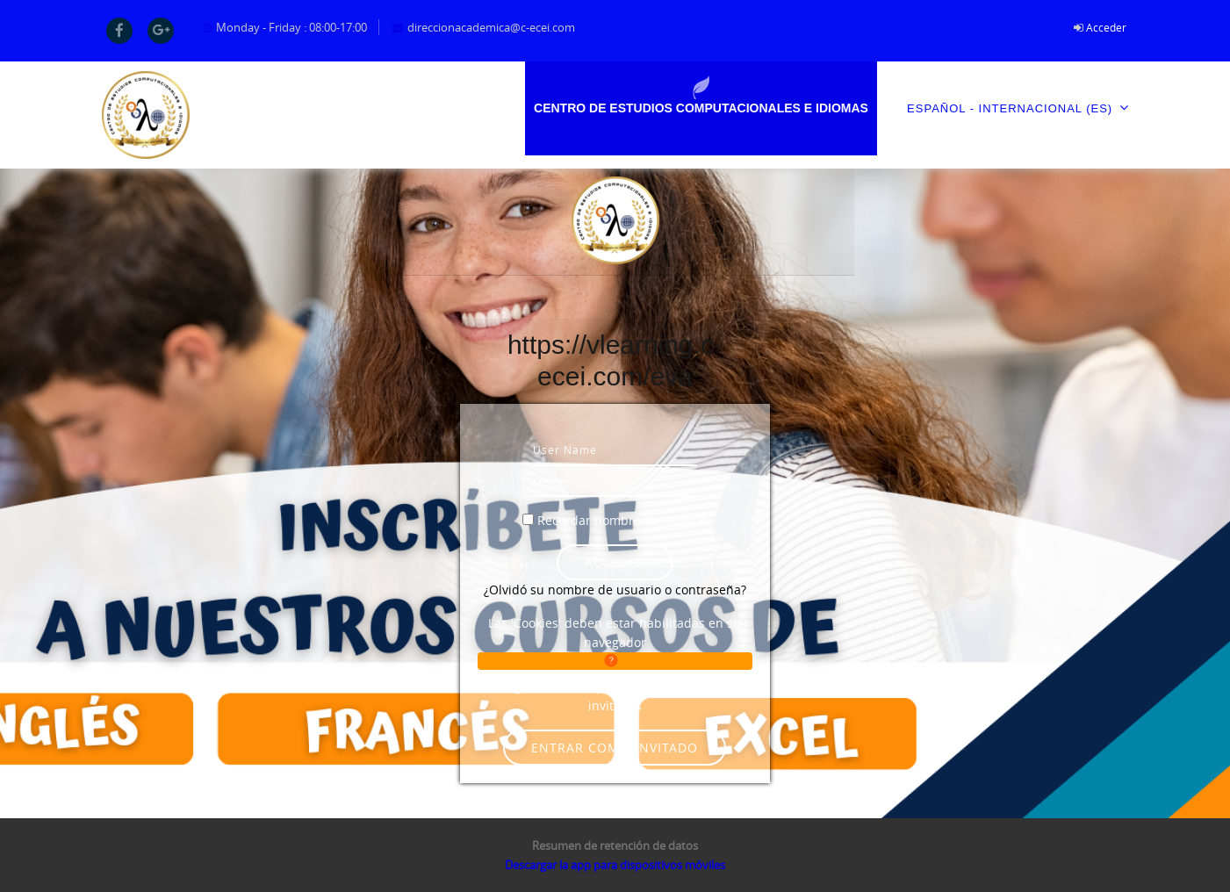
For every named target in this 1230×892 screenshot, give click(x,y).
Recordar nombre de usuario (622, 520)
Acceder (1106, 27)
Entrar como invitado (614, 747)
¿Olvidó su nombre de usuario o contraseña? (615, 589)
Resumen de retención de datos (615, 845)
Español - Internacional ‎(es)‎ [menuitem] (1017, 108)
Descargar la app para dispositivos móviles (615, 865)
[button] (615, 661)
